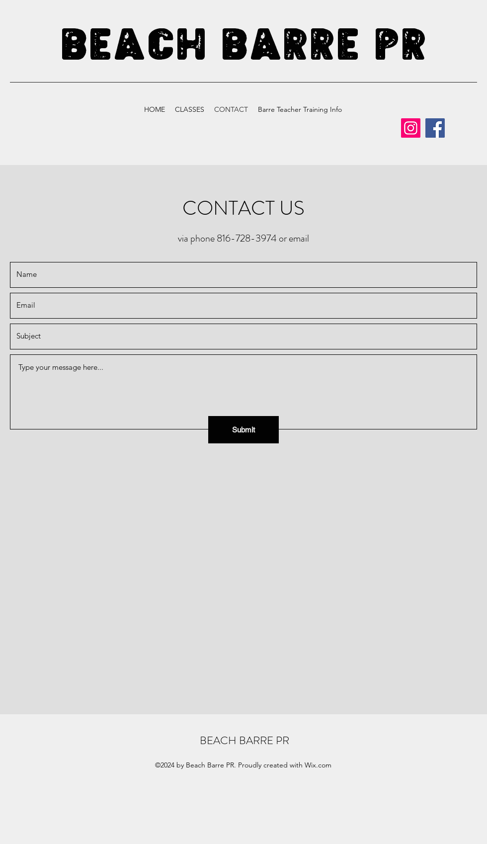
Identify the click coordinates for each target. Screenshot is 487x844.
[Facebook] (435, 128)
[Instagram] (410, 128)
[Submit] (243, 429)
